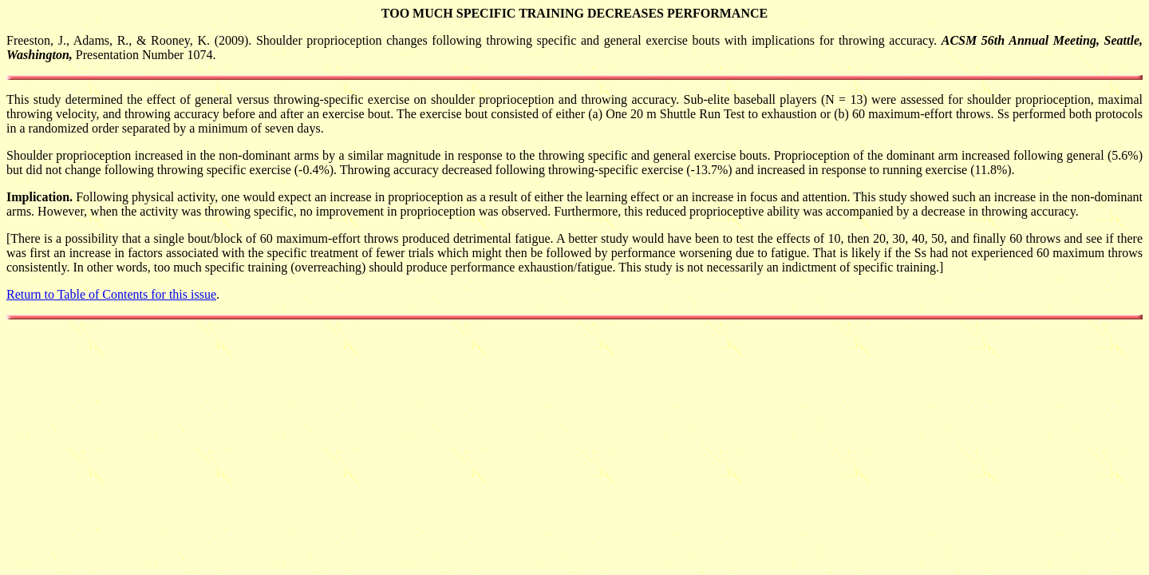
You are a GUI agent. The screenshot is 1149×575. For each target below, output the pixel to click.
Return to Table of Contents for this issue (111, 294)
